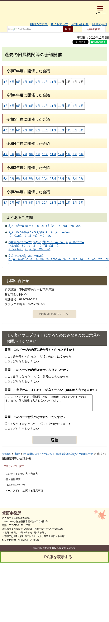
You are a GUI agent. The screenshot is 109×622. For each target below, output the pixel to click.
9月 (37, 81)
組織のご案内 (39, 24)
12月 (61, 105)
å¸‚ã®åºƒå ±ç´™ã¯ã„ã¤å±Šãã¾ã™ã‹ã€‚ (45, 226)
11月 (53, 81)
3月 (81, 105)
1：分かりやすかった (22, 356)
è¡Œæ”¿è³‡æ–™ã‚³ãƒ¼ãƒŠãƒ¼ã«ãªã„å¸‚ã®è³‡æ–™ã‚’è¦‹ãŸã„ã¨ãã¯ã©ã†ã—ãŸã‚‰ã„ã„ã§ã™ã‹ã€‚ (46, 245)
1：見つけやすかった (22, 424)
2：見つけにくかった (58, 424)
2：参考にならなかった (53, 376)
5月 (12, 81)
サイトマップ (59, 24)
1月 (68, 105)
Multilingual (99, 24)
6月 (18, 81)
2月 (74, 105)
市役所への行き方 (14, 466)
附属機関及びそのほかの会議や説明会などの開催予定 (58, 454)
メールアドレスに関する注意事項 (24, 490)
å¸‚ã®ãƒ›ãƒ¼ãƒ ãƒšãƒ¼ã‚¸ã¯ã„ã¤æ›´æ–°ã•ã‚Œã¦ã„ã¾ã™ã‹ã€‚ (39, 234)
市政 (17, 454)
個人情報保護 (12, 479)
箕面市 (6, 454)
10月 (45, 81)
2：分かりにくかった (58, 356)
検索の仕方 (93, 29)
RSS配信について (15, 484)
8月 (31, 81)
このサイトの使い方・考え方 (21, 473)
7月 (25, 81)
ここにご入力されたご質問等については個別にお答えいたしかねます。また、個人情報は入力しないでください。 (49, 402)
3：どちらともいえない (23, 361)
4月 (5, 81)
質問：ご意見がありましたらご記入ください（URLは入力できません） (51, 390)
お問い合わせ (80, 24)
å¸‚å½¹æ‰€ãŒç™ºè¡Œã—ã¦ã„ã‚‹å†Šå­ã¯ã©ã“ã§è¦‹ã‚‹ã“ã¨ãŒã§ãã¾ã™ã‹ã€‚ (59, 259)
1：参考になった (19, 376)
